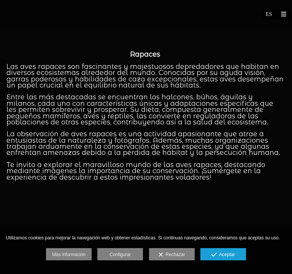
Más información (69, 254)
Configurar (120, 254)
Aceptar (223, 255)
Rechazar (172, 255)
